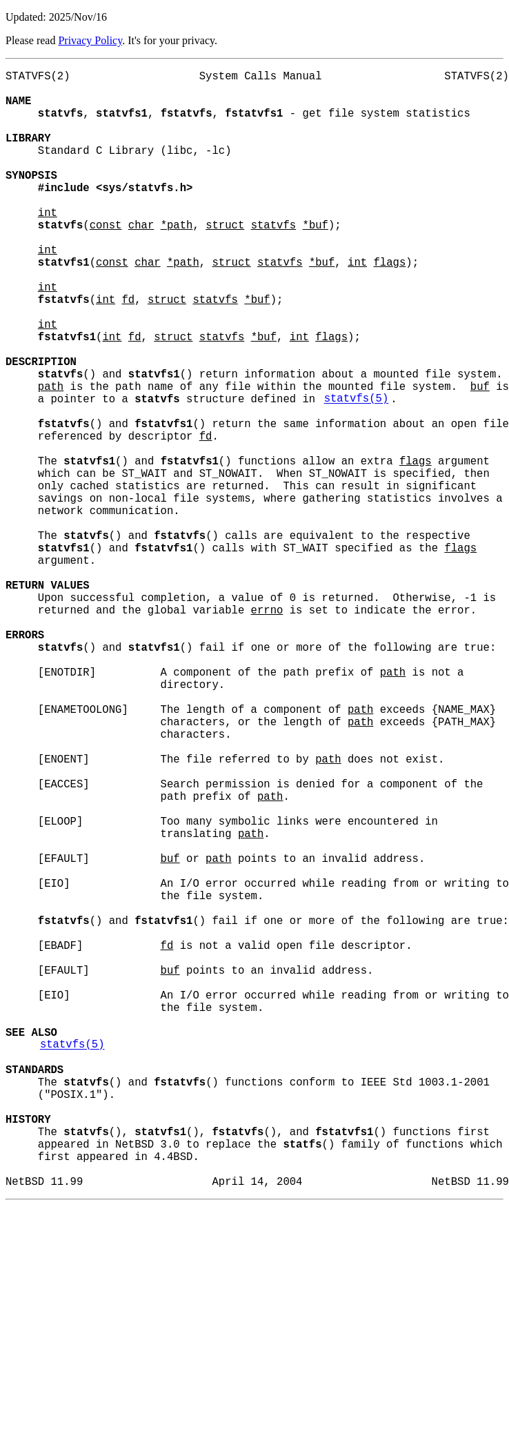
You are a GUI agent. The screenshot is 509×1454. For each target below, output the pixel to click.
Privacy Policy (90, 40)
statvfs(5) (356, 472)
